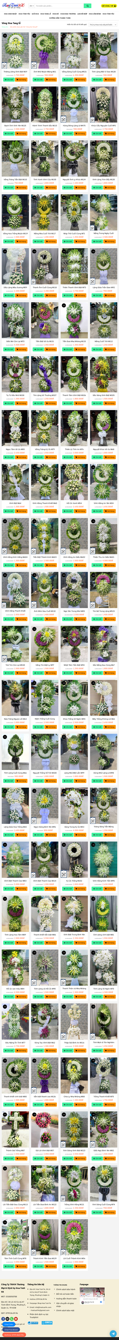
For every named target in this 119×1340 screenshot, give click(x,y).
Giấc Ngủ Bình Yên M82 (104, 1150)
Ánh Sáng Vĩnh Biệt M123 (74, 1150)
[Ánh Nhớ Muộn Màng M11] (44, 50)
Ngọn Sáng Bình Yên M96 (45, 827)
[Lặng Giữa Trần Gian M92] (103, 266)
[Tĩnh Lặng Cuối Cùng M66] (15, 752)
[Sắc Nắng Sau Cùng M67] (103, 644)
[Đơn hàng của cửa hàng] (103, 25)
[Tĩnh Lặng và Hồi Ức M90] (44, 968)
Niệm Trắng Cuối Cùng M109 (45, 720)
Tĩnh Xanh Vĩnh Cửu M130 (44, 179)
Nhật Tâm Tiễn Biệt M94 (74, 665)
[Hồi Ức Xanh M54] (74, 482)
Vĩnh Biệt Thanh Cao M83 (15, 880)
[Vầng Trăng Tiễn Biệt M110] (15, 158)
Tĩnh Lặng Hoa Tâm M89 (15, 934)
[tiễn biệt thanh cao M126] (44, 1075)
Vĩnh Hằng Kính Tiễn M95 (104, 880)
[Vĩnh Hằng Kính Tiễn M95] (103, 860)
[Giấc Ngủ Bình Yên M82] (103, 1129)
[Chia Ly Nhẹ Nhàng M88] (74, 1075)
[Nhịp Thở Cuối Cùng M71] (74, 212)
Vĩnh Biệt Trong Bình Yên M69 (74, 935)
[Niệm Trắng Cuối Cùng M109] (44, 698)
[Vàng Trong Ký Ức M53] (74, 806)
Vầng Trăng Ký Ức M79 (45, 449)
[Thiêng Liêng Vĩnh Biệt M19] (15, 50)
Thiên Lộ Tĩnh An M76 (74, 449)
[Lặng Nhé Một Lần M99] (74, 752)
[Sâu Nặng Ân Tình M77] (15, 1021)
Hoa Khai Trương (68, 14)
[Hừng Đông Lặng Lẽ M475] (74, 104)
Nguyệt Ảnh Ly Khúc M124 (74, 179)
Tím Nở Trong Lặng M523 (104, 611)
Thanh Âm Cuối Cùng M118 (45, 287)
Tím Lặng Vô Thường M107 (44, 395)
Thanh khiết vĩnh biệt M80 (15, 1096)
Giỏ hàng (22, 79)
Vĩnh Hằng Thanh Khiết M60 (45, 503)
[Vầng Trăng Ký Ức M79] (44, 428)
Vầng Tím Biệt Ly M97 (45, 665)
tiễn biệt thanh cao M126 (45, 1096)
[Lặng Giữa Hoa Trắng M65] (15, 806)
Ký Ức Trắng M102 (74, 880)
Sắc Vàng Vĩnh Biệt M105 (104, 395)
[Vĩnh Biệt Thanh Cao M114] (44, 860)
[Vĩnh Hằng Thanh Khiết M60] (44, 482)
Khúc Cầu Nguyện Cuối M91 (103, 125)
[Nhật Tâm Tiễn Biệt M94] (74, 644)
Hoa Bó (56, 14)
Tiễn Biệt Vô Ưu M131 (45, 341)
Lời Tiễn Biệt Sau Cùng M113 (15, 1204)
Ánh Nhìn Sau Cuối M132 (45, 611)
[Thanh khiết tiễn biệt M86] (44, 914)
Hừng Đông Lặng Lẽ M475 (74, 125)
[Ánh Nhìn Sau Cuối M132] (44, 590)
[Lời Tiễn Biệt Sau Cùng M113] (15, 1183)
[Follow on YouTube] (16, 1319)
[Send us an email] (7, 1319)
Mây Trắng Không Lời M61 (103, 719)
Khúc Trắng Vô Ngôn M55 (74, 719)
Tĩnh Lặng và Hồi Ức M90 (45, 988)
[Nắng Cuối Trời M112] (103, 320)
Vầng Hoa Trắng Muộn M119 (15, 233)
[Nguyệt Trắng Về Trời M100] (44, 752)
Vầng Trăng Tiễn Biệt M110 (15, 179)
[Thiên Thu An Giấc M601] (103, 536)
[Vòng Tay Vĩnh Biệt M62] (44, 1021)
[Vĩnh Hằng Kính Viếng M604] (15, 536)
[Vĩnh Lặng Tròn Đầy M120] (103, 158)
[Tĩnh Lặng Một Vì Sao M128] (103, 50)
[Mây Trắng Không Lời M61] (103, 698)
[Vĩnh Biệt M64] (15, 482)
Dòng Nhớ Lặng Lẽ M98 (104, 773)
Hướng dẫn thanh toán (59, 18)
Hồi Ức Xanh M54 (74, 503)
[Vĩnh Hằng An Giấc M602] (74, 536)
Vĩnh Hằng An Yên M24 (104, 503)
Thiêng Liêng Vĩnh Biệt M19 (15, 71)
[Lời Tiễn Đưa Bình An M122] (44, 1183)
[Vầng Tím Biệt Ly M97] (44, 644)
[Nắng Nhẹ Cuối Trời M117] (44, 212)
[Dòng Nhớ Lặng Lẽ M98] (103, 752)
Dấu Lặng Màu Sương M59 (15, 287)
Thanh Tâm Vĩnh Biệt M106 (74, 395)
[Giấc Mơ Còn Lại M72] (15, 320)
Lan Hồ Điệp (82, 14)
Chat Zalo (9, 1324)
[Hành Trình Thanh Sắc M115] (44, 104)
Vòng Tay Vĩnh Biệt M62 (45, 1042)
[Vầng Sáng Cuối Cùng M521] (74, 50)
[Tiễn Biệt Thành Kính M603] (44, 536)
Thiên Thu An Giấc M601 (103, 557)
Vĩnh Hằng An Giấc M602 (74, 557)
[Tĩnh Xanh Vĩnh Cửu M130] (44, 158)
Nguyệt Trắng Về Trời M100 (45, 773)
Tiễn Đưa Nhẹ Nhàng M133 (74, 341)
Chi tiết (10, 79)
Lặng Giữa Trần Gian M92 (104, 287)
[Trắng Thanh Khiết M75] (103, 1075)
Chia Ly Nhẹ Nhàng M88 (74, 1096)
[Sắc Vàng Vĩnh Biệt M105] (103, 374)
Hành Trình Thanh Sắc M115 (44, 125)
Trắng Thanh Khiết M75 (104, 1096)
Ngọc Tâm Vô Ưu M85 (15, 449)
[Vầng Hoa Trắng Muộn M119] (15, 212)
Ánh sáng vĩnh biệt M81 (103, 934)
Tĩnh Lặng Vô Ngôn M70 (103, 988)
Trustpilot (34, 1317)
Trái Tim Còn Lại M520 (15, 665)
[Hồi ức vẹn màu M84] (15, 968)
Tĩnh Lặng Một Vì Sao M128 (104, 71)
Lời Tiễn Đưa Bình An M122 (44, 1204)
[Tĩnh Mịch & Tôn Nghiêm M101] (103, 1021)
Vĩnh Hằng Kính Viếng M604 (15, 557)
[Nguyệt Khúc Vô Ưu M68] (103, 428)
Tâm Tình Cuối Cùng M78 (15, 1258)
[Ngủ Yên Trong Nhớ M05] (74, 590)
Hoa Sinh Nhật (10, 14)
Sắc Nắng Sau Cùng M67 (104, 665)
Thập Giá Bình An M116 (74, 1042)
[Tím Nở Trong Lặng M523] (103, 590)
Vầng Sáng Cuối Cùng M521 (74, 71)
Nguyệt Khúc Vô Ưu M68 (103, 449)
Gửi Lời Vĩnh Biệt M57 (45, 1150)
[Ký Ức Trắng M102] (74, 860)
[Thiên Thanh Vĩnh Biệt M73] (74, 266)
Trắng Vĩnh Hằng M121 (74, 1204)
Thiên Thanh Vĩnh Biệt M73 (74, 287)
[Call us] (12, 1319)
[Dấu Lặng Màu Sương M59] (15, 266)
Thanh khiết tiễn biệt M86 (45, 934)
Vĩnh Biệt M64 (15, 503)
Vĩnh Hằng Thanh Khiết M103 (15, 612)
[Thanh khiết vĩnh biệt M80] (15, 1075)
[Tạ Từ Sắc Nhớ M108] (15, 374)
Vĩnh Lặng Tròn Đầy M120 (104, 179)
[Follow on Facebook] (3, 1319)
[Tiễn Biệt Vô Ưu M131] (44, 320)
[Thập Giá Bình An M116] (74, 1021)
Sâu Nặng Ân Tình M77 (15, 1042)
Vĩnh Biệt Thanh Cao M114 (44, 880)
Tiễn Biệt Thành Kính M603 (44, 557)
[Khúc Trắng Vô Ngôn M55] (74, 698)
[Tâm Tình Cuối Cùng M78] (15, 1237)
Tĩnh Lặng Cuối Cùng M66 (15, 773)
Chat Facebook (11, 1329)
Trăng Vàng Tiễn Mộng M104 (104, 827)
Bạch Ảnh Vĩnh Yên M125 (15, 125)
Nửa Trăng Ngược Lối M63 (15, 719)
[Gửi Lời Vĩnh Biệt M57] (44, 1129)
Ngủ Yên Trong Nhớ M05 (74, 611)
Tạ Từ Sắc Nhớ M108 (15, 395)
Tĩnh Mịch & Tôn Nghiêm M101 (103, 1043)
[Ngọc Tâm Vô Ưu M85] (15, 428)
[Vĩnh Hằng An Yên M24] (103, 482)
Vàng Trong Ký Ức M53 (74, 827)
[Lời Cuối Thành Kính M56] (74, 1237)
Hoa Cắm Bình (95, 14)
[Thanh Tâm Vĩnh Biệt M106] (74, 374)
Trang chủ (5, 27)
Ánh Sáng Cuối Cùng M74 (103, 1204)
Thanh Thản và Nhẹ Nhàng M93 (74, 989)
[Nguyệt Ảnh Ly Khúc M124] (74, 158)
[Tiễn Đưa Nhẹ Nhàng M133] (74, 320)
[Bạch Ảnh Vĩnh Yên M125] (15, 104)
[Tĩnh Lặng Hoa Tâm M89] (15, 914)
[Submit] (87, 5)
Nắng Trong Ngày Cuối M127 (104, 234)
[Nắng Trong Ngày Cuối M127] (103, 212)
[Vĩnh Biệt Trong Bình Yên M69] (74, 914)
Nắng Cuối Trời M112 (104, 341)
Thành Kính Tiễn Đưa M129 (44, 1258)
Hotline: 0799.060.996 (14, 1335)
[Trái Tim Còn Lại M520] (15, 644)
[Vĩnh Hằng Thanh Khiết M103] (15, 590)
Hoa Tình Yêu (24, 14)
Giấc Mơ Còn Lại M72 (15, 341)
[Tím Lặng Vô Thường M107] (44, 374)
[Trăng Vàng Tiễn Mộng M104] (103, 806)
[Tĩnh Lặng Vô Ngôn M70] (103, 968)
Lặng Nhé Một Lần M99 (74, 773)
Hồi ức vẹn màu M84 (15, 988)
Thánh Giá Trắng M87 (15, 1150)
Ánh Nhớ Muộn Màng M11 (45, 71)
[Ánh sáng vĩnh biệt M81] (103, 914)
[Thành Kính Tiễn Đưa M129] (44, 1237)
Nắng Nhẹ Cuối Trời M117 (45, 233)
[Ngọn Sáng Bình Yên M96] (44, 806)
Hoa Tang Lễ (45, 14)
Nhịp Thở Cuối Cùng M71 (74, 233)
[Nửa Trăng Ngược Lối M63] (15, 698)
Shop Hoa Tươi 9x (44, 1303)
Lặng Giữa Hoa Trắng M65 (15, 827)
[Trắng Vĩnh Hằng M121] (74, 1183)
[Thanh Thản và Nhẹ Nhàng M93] (74, 968)
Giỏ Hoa (35, 14)
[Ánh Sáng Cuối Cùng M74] (103, 1183)
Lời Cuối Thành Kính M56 (74, 1258)
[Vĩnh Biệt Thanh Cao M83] (15, 860)
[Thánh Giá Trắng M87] (15, 1129)
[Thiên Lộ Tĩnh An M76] (74, 428)
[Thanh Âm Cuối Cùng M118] (44, 266)
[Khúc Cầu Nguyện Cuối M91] (103, 104)
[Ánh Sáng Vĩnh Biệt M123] (74, 1129)
